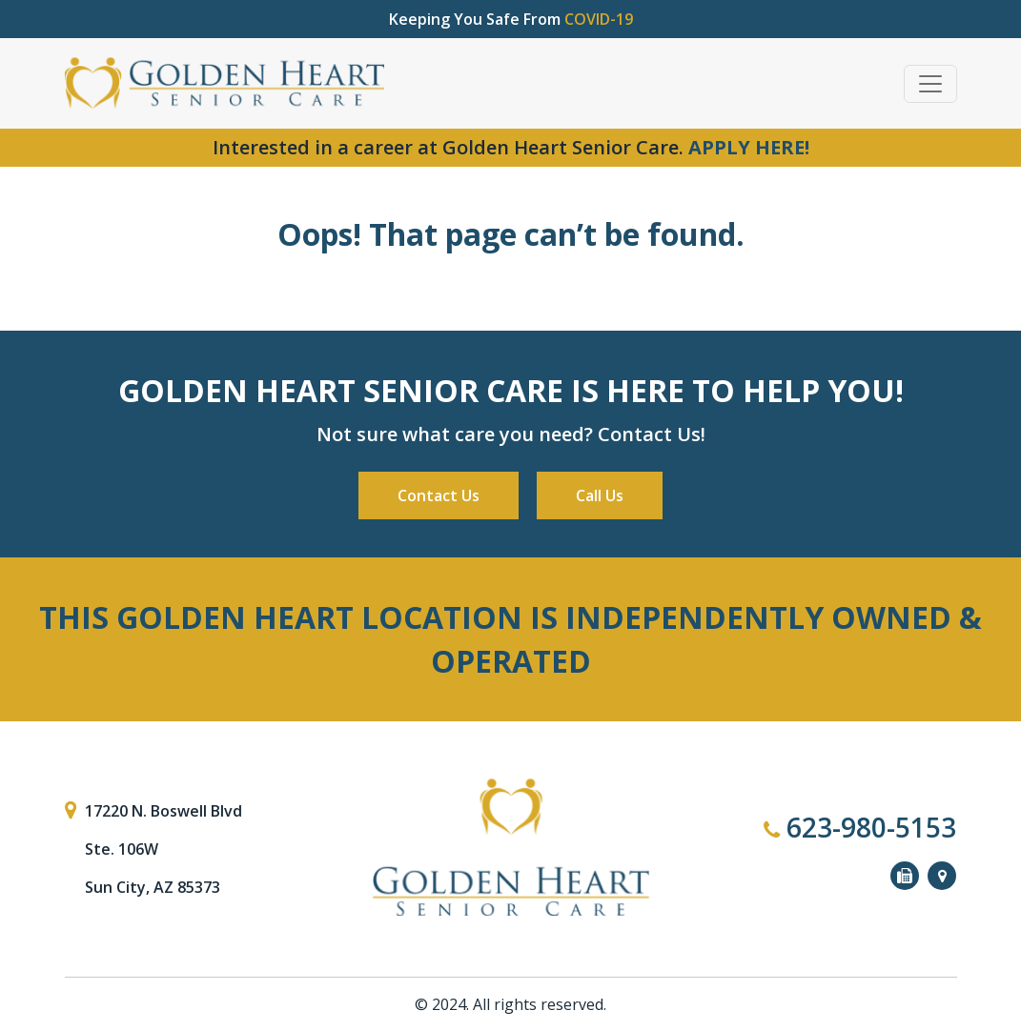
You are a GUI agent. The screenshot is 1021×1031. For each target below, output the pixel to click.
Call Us (599, 495)
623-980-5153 (860, 827)
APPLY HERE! (748, 147)
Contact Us (439, 495)
